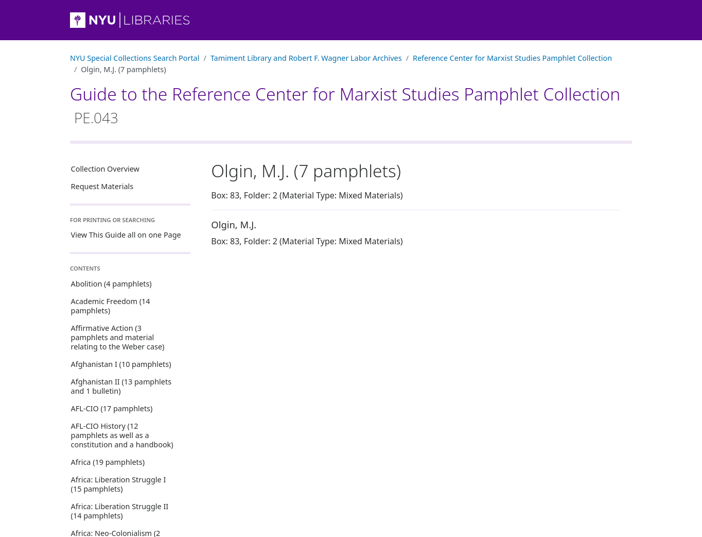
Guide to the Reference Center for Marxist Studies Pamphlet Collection (345, 104)
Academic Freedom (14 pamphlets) (110, 305)
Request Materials (102, 186)
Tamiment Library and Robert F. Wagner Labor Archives (306, 58)
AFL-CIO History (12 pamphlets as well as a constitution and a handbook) (122, 435)
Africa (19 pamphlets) (108, 462)
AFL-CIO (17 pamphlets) (112, 408)
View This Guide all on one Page (126, 235)
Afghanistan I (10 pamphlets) (121, 364)
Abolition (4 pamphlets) (111, 284)
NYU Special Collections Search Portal (134, 58)
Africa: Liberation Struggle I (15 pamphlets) (118, 484)
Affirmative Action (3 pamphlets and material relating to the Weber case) (118, 337)
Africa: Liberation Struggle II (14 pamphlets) (120, 511)
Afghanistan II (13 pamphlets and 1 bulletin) (121, 386)
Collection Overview (105, 169)
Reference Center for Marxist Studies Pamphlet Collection (512, 58)
